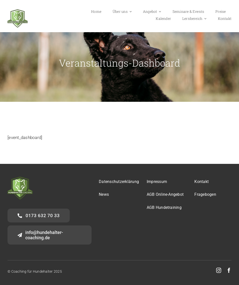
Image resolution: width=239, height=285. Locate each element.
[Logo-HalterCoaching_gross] (18, 11)
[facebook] (228, 270)
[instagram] (218, 270)
